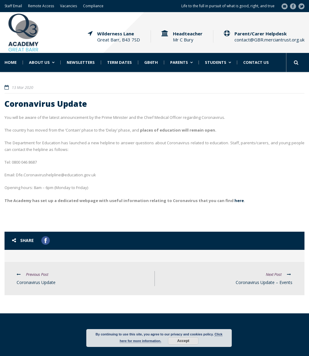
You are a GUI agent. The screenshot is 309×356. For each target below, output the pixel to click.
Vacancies (68, 5)
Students (215, 62)
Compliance (93, 5)
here (239, 200)
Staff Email (13, 5)
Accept (183, 341)
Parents (179, 62)
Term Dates (119, 62)
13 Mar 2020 (22, 87)
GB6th (151, 62)
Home (11, 62)
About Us (39, 62)
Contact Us (256, 62)
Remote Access (41, 5)
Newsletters (81, 62)
